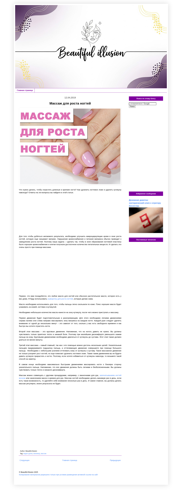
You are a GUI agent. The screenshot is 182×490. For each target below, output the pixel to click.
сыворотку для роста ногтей (60, 299)
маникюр (36, 453)
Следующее (24, 460)
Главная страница (25, 90)
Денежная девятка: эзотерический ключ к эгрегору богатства (145, 203)
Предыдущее (115, 460)
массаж (43, 453)
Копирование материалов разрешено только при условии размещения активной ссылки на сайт (58, 475)
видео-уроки (27, 453)
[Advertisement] (70, 214)
